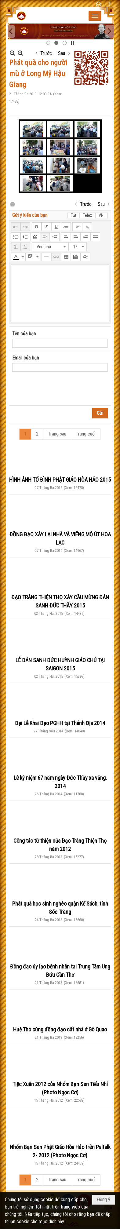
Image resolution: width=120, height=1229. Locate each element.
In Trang (12, 204)
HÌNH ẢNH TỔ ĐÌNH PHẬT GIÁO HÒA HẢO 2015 (60, 479)
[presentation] (58, 390)
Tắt (73, 215)
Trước (46, 53)
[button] (95, 16)
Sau (61, 53)
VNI (101, 215)
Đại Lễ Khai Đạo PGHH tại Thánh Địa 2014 (60, 723)
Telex (87, 215)
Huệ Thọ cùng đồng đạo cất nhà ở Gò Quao (60, 1029)
